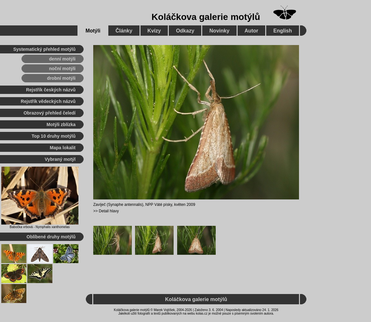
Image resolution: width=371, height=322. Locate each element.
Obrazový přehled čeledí (49, 112)
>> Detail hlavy (106, 211)
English (282, 30)
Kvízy (154, 30)
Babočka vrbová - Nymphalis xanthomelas (40, 227)
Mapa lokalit (63, 147)
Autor (251, 30)
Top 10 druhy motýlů (54, 136)
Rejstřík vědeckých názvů (48, 101)
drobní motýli (61, 78)
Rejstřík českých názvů (51, 89)
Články (123, 30)
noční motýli (62, 68)
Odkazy (185, 30)
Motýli (93, 30)
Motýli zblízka (61, 124)
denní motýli (62, 58)
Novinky (219, 30)
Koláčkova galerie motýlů (205, 17)
